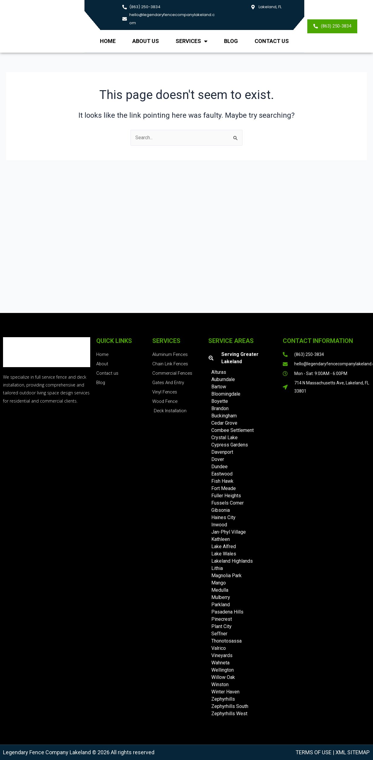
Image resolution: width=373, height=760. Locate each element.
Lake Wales (223, 554)
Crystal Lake (224, 437)
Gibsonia (220, 510)
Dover (217, 459)
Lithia (217, 568)
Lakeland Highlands (232, 561)
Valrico (218, 648)
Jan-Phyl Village (228, 532)
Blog (231, 41)
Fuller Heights (226, 495)
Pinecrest (221, 619)
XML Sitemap (352, 752)
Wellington (222, 670)
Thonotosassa (226, 641)
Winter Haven (225, 692)
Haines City (223, 517)
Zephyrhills (223, 699)
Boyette (219, 401)
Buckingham (224, 416)
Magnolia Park (226, 575)
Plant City (221, 626)
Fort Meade (223, 488)
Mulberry (220, 597)
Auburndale (223, 379)
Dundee (219, 466)
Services (191, 41)
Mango (218, 583)
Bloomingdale (225, 394)
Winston (220, 684)
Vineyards (222, 655)
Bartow (218, 387)
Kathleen (220, 539)
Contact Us (272, 41)
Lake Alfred (223, 546)
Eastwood (222, 474)
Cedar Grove (224, 423)
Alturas (218, 372)
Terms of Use (313, 752)
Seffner (219, 634)
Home (108, 41)
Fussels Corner (227, 503)
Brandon (220, 408)
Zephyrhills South (229, 706)
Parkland (220, 604)
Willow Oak (223, 677)
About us (145, 41)
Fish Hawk (222, 481)
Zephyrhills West (229, 713)
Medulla (219, 590)
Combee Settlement (232, 430)
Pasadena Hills (227, 612)
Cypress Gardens (229, 445)
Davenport (222, 452)
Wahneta (220, 663)
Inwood (219, 525)
